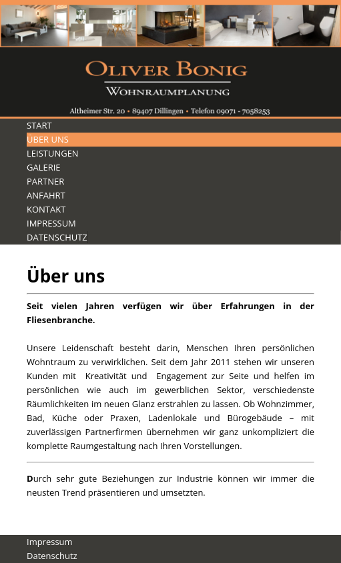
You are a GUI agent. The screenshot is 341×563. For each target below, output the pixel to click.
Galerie (44, 167)
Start (39, 125)
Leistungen (53, 153)
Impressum (51, 223)
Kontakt (46, 209)
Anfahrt (46, 195)
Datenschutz (57, 237)
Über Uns (48, 139)
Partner (45, 181)
